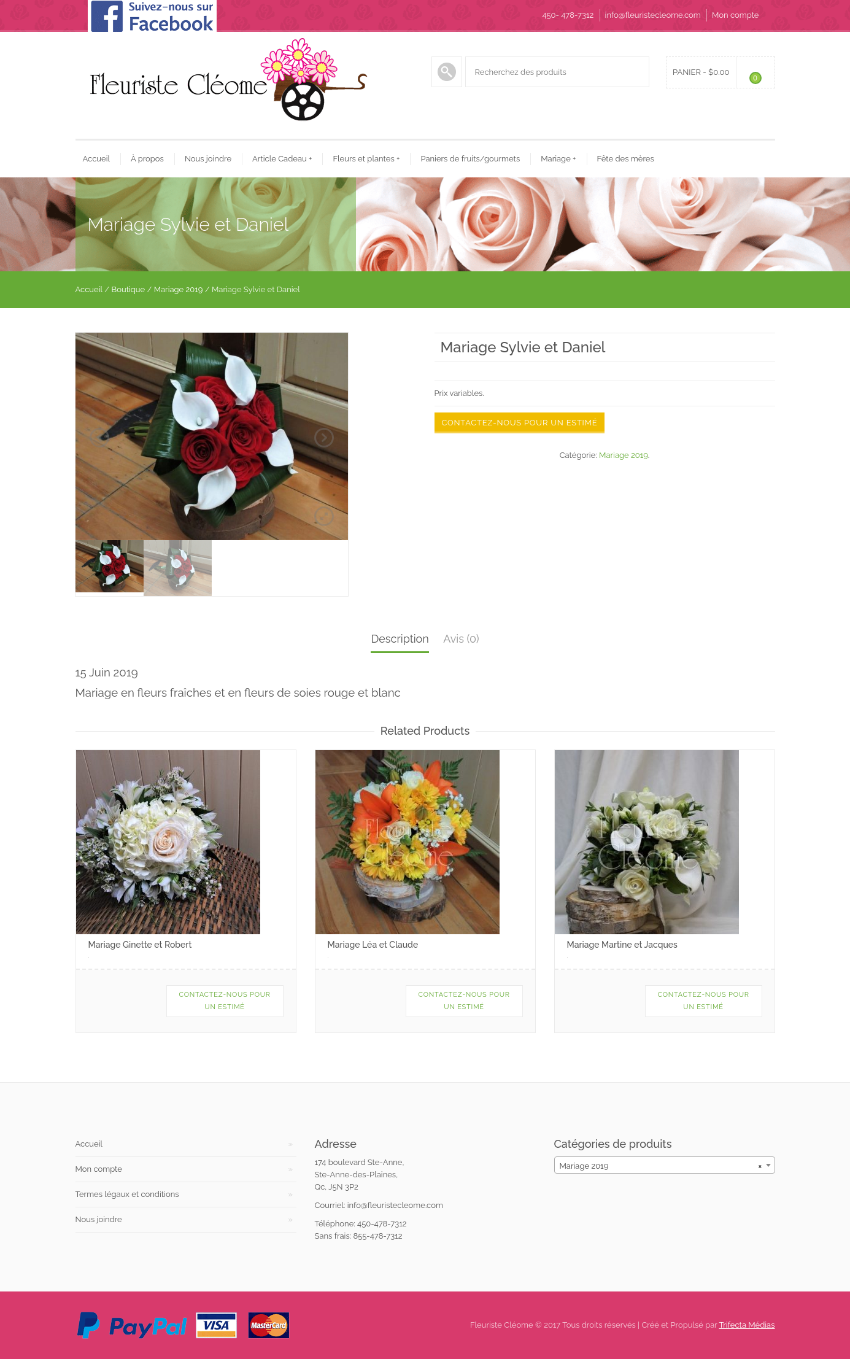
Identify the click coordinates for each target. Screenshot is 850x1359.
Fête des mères (625, 158)
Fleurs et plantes (366, 158)
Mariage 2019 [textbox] (661, 1166)
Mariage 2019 (178, 289)
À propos (147, 158)
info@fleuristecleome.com (653, 15)
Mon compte (735, 15)
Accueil (96, 158)
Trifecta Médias (747, 1325)
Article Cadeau (282, 158)
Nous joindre (208, 158)
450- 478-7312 (567, 15)
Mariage (558, 158)
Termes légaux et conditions (127, 1194)
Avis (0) (461, 638)
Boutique (128, 289)
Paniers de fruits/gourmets (470, 158)
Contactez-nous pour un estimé (520, 422)
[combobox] (664, 1165)
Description (399, 638)
